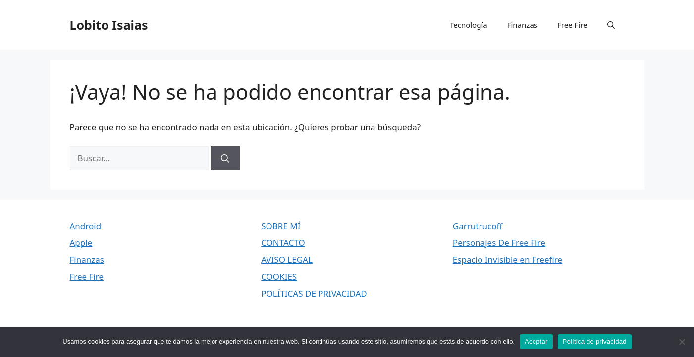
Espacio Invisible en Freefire (507, 259)
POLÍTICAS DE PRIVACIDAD (314, 293)
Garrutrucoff (477, 226)
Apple (81, 242)
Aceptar (536, 341)
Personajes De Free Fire (499, 242)
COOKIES (279, 276)
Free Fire (572, 25)
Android (86, 226)
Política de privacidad (595, 341)
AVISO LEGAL (287, 259)
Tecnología (468, 25)
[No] (682, 342)
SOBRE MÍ (280, 226)
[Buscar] (225, 158)
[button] (611, 25)
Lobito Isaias (109, 24)
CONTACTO (283, 242)
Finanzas (522, 25)
